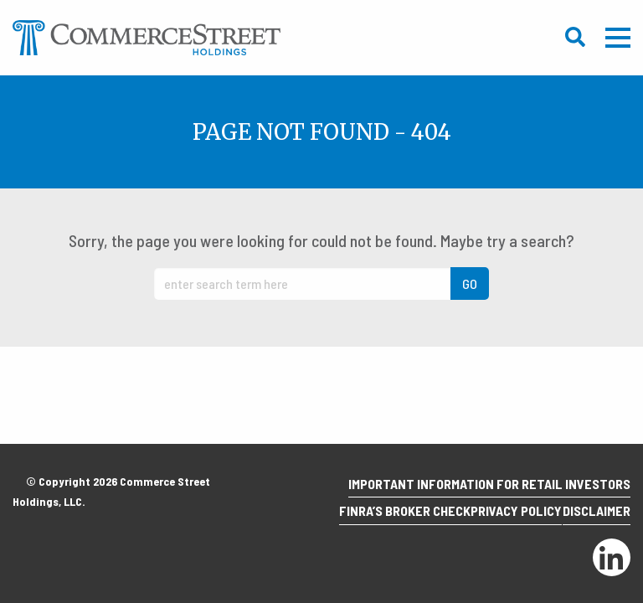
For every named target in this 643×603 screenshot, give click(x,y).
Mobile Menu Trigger (617, 37)
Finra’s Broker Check (372, 516)
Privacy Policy (497, 516)
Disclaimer (590, 516)
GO (469, 283)
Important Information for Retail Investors (483, 494)
